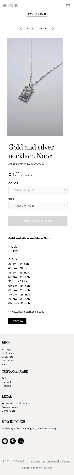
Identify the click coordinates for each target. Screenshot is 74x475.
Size (11, 198)
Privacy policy (10, 407)
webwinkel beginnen (58, 461)
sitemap (35, 461)
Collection (8, 360)
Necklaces (8, 353)
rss (43, 461)
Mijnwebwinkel (44, 468)
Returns (6, 385)
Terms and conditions (14, 403)
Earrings (6, 349)
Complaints (8, 410)
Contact (6, 382)
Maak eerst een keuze (37, 220)
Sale (4, 364)
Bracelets (7, 357)
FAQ (4, 378)
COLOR (13, 183)
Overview (17, 320)
